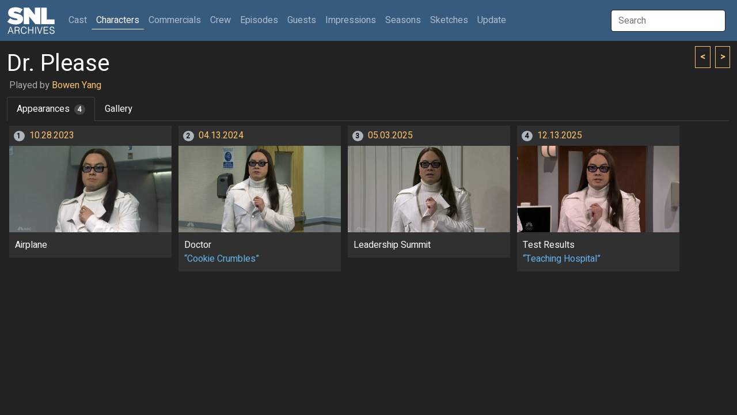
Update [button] (491, 20)
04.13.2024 (221, 135)
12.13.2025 (559, 135)
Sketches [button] (449, 20)
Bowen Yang (76, 85)
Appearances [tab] (51, 109)
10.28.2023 (51, 135)
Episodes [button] (259, 20)
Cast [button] (80, 20)
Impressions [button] (350, 20)
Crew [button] (220, 20)
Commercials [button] (175, 20)
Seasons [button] (403, 20)
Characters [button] (117, 20)
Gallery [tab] (118, 109)
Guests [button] (301, 20)
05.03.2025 (390, 135)
